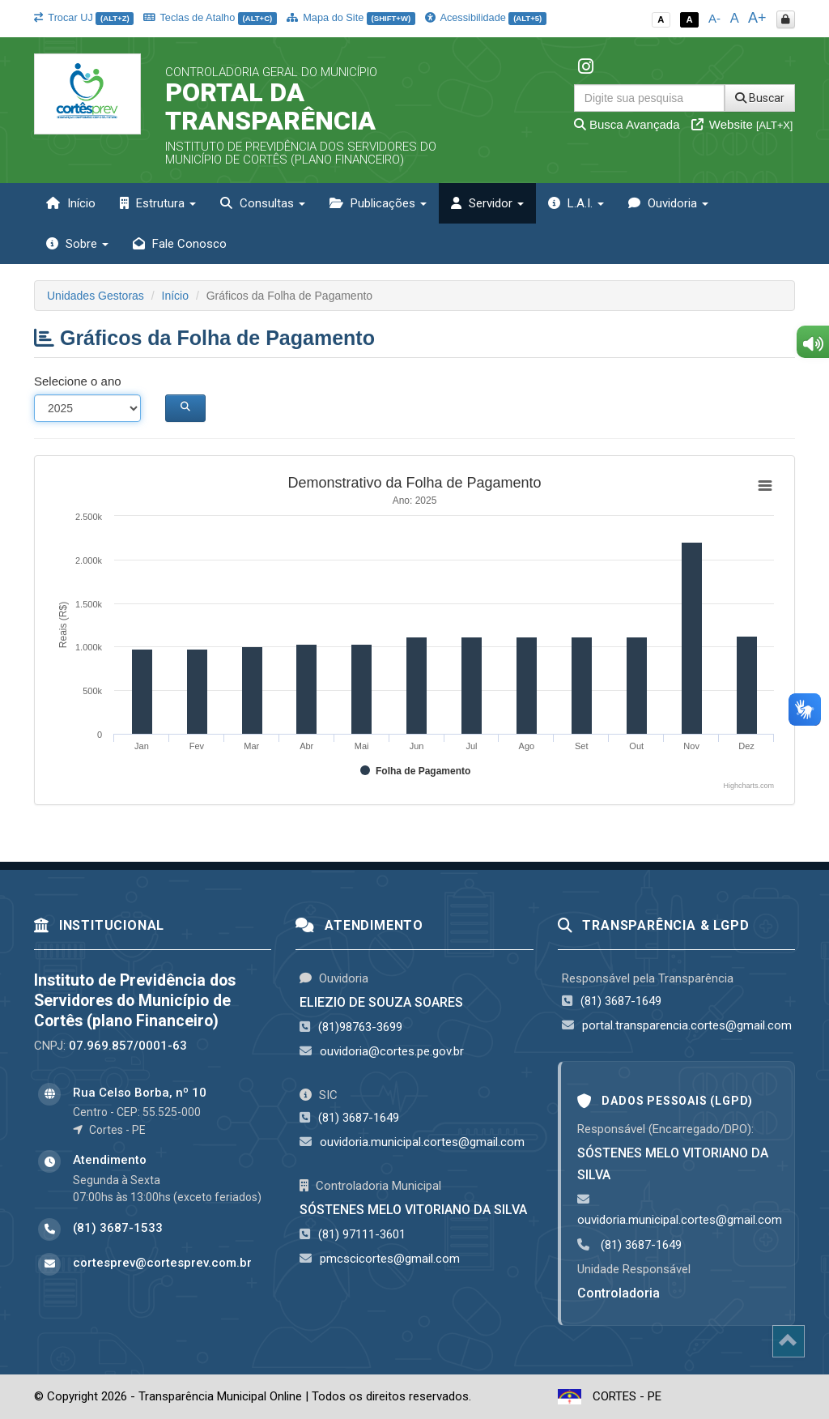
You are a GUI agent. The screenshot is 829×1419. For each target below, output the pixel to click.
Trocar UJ (84, 17)
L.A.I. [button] (576, 203)
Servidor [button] (487, 203)
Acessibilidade (485, 17)
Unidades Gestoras (95, 295)
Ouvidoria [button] (668, 203)
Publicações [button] (378, 203)
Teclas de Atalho (210, 17)
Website (742, 124)
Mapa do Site (351, 17)
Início (71, 203)
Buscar (759, 98)
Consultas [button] (262, 203)
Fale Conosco (180, 243)
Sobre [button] (77, 243)
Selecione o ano (77, 381)
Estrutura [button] (158, 203)
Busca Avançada (627, 124)
